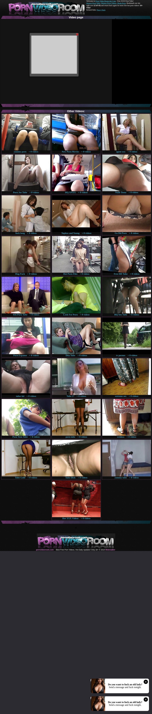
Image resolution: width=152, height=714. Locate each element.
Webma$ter (110, 550)
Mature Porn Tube (93, 3)
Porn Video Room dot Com (105, 1)
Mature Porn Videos (108, 3)
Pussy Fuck (101, 10)
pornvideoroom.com (45, 550)
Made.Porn (121, 3)
